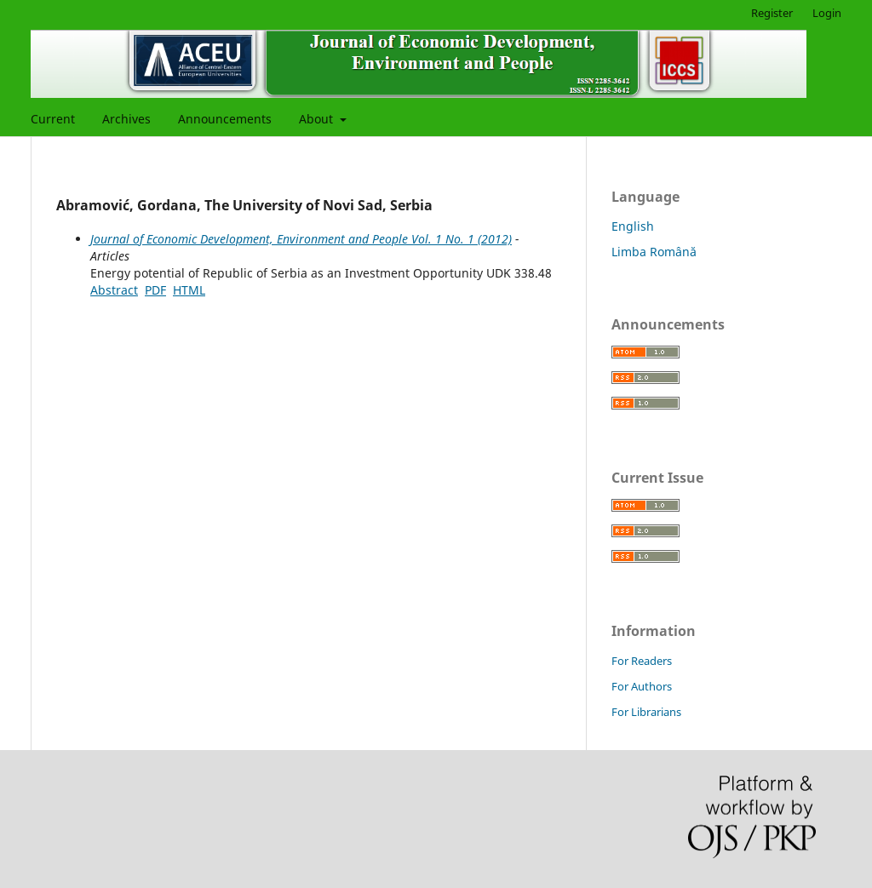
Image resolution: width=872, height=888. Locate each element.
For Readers (641, 660)
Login (826, 12)
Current (53, 119)
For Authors (641, 686)
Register (772, 12)
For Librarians (646, 711)
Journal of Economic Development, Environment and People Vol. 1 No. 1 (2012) (301, 239)
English (632, 226)
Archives (126, 119)
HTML (189, 290)
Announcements (225, 119)
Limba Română (654, 251)
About (317, 119)
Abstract (114, 290)
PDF (155, 290)
